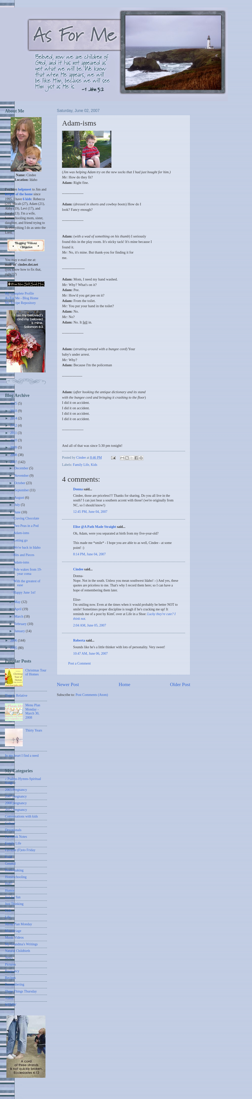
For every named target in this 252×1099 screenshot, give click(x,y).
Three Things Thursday (21, 991)
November (22, 475)
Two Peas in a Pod (26, 526)
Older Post (180, 684)
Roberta (79, 640)
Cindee (78, 569)
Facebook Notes (16, 837)
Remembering (14, 984)
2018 (14, 411)
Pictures (10, 964)
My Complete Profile (19, 293)
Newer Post (68, 684)
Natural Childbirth (17, 951)
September (22, 490)
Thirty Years (33, 730)
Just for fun (13, 897)
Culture (10, 823)
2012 (14, 425)
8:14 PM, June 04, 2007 (89, 554)
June (17, 512)
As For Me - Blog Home (21, 298)
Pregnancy (12, 971)
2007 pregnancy (16, 796)
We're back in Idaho (27, 547)
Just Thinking (14, 904)
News (9, 958)
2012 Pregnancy (16, 810)
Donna (78, 489)
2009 (14, 447)
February (20, 624)
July (17, 505)
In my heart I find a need (22, 755)
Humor (10, 890)
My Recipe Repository (20, 303)
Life (8, 917)
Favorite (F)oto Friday (20, 850)
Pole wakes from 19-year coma (27, 572)
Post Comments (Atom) (92, 695)
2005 (14, 648)
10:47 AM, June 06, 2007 (90, 653)
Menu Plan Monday (18, 924)
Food (8, 857)
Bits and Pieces (23, 555)
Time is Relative (16, 695)
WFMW (10, 1005)
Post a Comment (79, 663)
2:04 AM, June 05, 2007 (89, 625)
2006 (14, 640)
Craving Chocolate (26, 518)
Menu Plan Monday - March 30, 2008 (32, 711)
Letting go (20, 540)
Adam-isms (21, 533)
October (20, 483)
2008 (14, 455)
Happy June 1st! (24, 592)
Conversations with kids (21, 816)
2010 (14, 440)
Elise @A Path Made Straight (94, 527)
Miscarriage (13, 931)
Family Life (81, 465)
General (10, 863)
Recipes (10, 978)
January (20, 631)
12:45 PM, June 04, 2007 (90, 512)
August (19, 497)
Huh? (8, 883)
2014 (14, 418)
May (17, 602)
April (18, 609)
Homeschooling (15, 877)
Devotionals (13, 830)
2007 (14, 462)
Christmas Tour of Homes (35, 672)
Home (124, 684)
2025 (14, 403)
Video (9, 998)
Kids (94, 465)
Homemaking (14, 870)
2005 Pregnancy (16, 790)
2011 (14, 433)
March (19, 616)
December (21, 468)
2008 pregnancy (16, 803)
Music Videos (14, 937)
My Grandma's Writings (21, 944)
